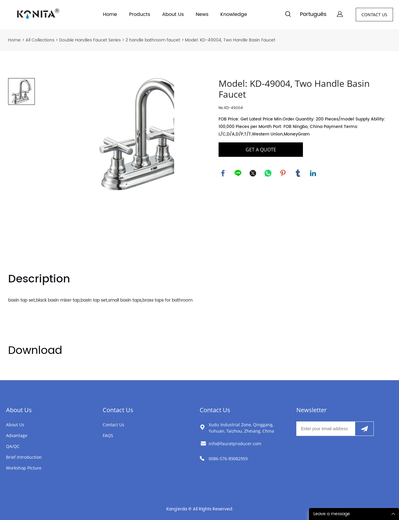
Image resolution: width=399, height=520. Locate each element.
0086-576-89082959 (228, 458)
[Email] (325, 428)
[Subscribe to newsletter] (364, 428)
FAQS (108, 435)
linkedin (313, 173)
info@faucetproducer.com (235, 443)
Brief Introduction (24, 457)
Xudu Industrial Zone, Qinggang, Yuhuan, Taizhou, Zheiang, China (241, 428)
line (238, 173)
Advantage (16, 435)
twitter (253, 173)
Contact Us (118, 410)
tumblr (298, 173)
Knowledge (233, 14)
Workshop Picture (23, 468)
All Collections (40, 40)
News (202, 14)
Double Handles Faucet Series (90, 40)
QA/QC (13, 446)
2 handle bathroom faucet (152, 40)
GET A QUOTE (261, 149)
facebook (223, 173)
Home (110, 14)
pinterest (283, 173)
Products (139, 14)
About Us (173, 14)
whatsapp (268, 173)
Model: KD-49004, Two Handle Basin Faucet (230, 40)
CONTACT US (374, 14)
